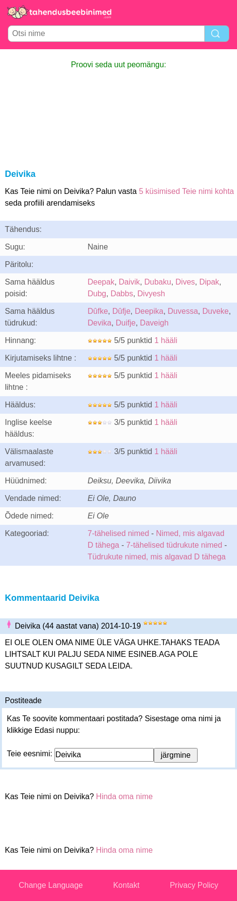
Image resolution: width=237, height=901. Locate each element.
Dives (185, 282)
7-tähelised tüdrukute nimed (174, 545)
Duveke (215, 311)
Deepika (149, 311)
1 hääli (165, 340)
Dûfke (98, 311)
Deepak (101, 282)
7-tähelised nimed (119, 533)
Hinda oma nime (124, 796)
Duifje (126, 323)
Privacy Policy (194, 885)
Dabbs (121, 293)
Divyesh (151, 293)
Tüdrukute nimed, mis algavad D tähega (157, 557)
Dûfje (121, 311)
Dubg (97, 293)
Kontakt (126, 885)
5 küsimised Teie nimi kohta (186, 191)
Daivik (129, 282)
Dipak (209, 282)
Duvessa (183, 311)
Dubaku (158, 282)
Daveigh (154, 323)
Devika (99, 323)
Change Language (51, 885)
